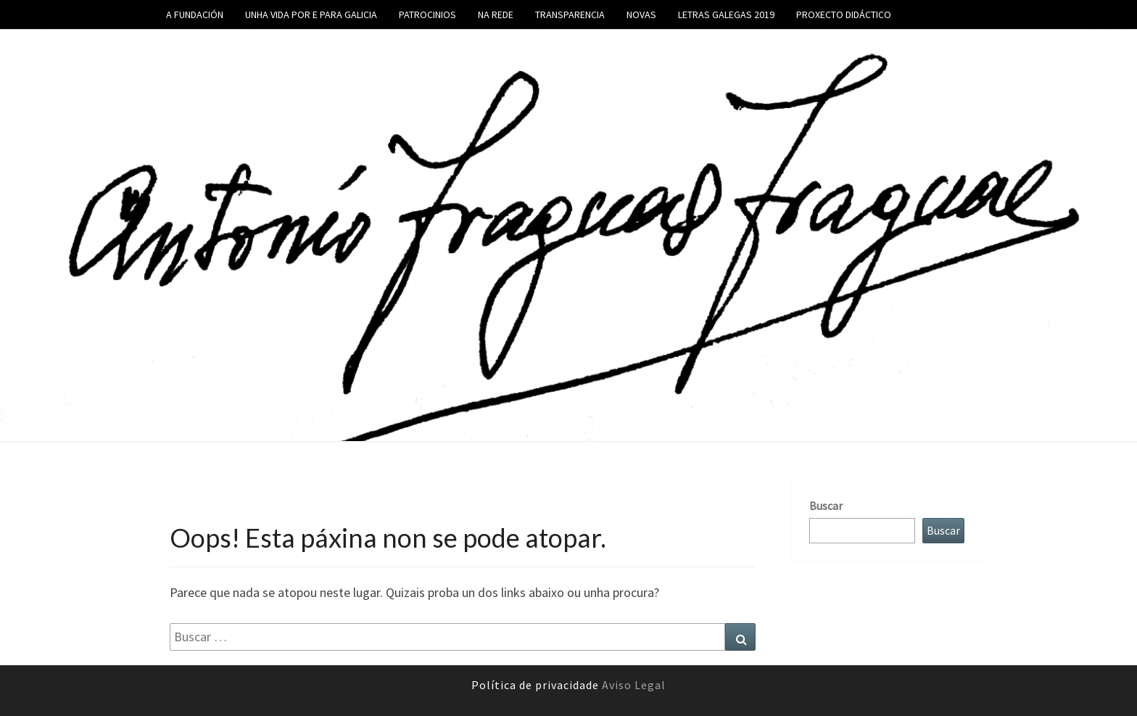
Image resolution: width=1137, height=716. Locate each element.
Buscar (826, 505)
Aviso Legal (634, 685)
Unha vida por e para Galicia (311, 14)
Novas (641, 14)
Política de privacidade (536, 685)
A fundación (194, 14)
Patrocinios (427, 14)
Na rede (495, 14)
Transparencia (570, 14)
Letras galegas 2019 (726, 14)
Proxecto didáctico (843, 14)
